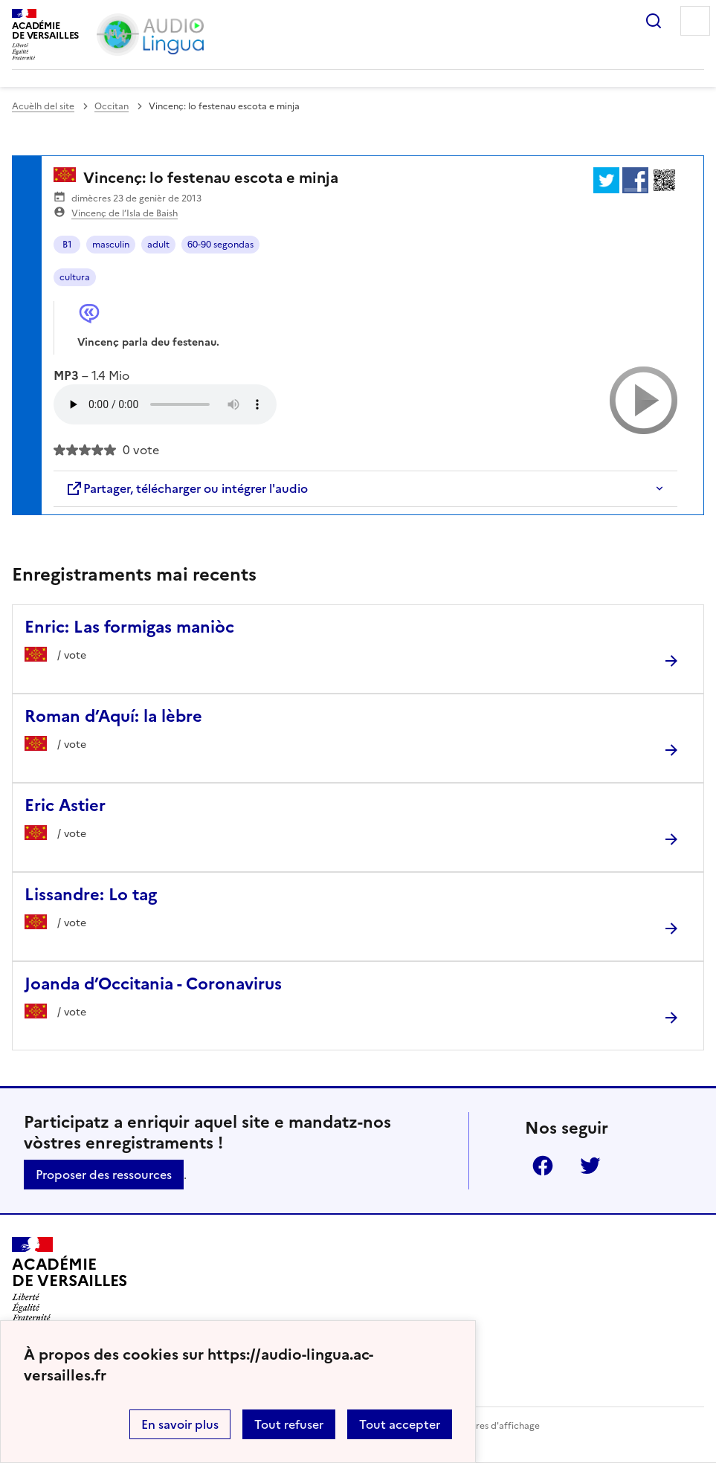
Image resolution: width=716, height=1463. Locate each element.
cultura (74, 277)
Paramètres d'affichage (489, 1426)
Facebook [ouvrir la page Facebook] (543, 1165)
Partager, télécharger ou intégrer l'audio (186, 488)
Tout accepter (399, 1424)
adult (158, 244)
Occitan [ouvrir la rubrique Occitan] (111, 106)
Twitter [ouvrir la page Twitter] (590, 1165)
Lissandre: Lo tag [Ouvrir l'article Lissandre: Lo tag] (91, 894)
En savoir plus (180, 1424)
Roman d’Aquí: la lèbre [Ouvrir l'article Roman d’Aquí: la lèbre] (113, 716)
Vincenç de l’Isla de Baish (124, 213)
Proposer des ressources (104, 1174)
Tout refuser (288, 1424)
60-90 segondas (220, 244)
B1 (67, 244)
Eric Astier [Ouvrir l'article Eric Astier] (65, 805)
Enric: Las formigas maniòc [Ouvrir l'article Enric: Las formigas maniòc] (129, 627)
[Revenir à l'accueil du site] (69, 1279)
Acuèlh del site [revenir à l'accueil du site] (43, 106)
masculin (110, 244)
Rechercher (653, 21)
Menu (695, 21)
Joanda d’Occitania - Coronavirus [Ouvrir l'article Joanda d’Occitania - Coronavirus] (153, 984)
